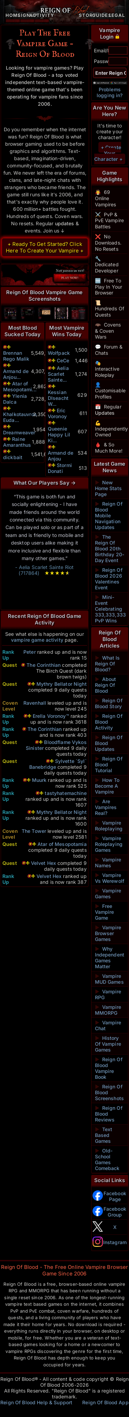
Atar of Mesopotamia (62, 844)
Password (105, 61)
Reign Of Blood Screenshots (109, 1092)
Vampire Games (108, 893)
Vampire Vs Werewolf (110, 878)
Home (13, 15)
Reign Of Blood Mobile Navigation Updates (108, 515)
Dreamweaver (19, 432)
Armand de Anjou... (16, 374)
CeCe (63, 360)
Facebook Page (115, 1196)
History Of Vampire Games (108, 1044)
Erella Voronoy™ (52, 716)
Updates (105, 413)
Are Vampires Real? (106, 807)
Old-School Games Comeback (107, 1159)
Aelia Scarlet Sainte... (58, 374)
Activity (42, 15)
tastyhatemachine (65, 793)
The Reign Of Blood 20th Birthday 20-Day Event (110, 548)
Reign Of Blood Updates (108, 743)
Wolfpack (59, 353)
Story (87, 15)
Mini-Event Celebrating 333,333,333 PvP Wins (110, 608)
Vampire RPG (108, 994)
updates (64, 223)
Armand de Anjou (60, 456)
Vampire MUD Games (109, 979)
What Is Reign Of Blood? (107, 663)
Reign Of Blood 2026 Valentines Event (108, 578)
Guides (102, 15)
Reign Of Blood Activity (108, 722)
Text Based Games (103, 1135)
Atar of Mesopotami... (19, 386)
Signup (27, 15)
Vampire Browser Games (108, 933)
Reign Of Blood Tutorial (108, 764)
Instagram (115, 1242)
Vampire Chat (108, 1025)
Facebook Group (115, 1212)
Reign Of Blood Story (108, 703)
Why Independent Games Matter (110, 957)
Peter (29, 652)
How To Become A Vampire (107, 786)
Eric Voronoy (57, 413)
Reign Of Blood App (105, 1402)
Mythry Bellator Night (61, 684)
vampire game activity (37, 640)
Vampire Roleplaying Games (109, 844)
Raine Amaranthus (17, 442)
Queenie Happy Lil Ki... (59, 434)
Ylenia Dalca (15, 399)
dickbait (12, 457)
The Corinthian (43, 665)
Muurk (39, 780)
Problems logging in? (110, 92)
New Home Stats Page (108, 488)
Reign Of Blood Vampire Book (108, 1068)
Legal (116, 15)
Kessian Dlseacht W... (58, 398)
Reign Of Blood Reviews (108, 1114)
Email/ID (103, 50)
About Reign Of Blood (105, 685)
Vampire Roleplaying (109, 825)
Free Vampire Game (104, 912)
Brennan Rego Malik (16, 356)
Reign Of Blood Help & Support (36, 1402)
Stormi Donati (60, 468)
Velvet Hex (43, 863)
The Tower (34, 831)
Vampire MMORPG (108, 1010)
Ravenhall (34, 703)
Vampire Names (108, 862)
